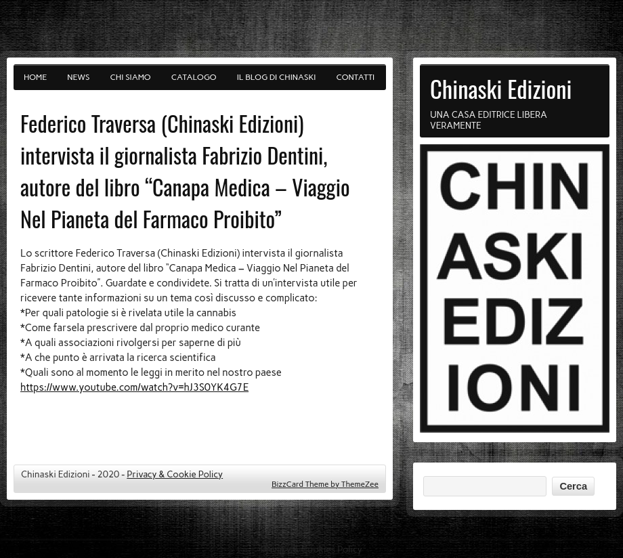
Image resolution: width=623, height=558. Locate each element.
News (78, 77)
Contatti (356, 77)
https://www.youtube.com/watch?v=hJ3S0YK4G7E (134, 387)
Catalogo (194, 77)
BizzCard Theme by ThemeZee (325, 484)
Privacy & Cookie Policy (175, 474)
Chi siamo (130, 77)
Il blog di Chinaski (276, 77)
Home (35, 77)
